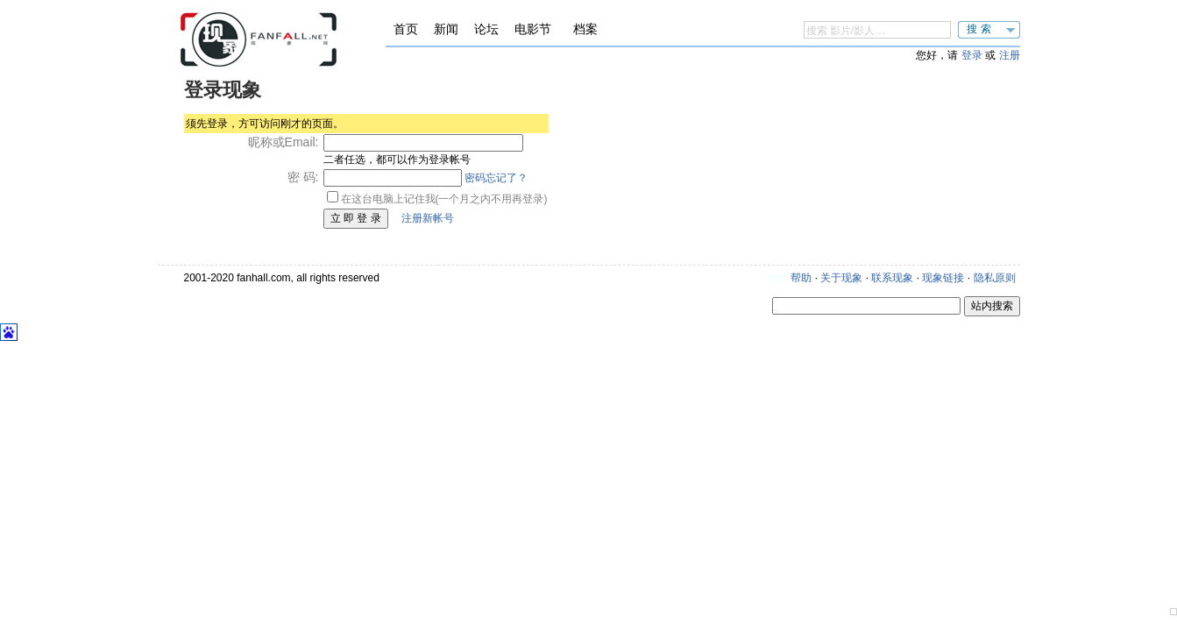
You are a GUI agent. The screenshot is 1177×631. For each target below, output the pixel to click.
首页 (406, 29)
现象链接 (943, 278)
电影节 (532, 29)
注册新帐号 (427, 218)
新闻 (446, 29)
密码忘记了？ (496, 178)
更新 (777, 278)
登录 (971, 55)
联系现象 (892, 278)
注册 (1009, 55)
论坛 (486, 29)
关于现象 (841, 278)
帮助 (801, 278)
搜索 (981, 29)
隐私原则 (995, 278)
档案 (585, 29)
